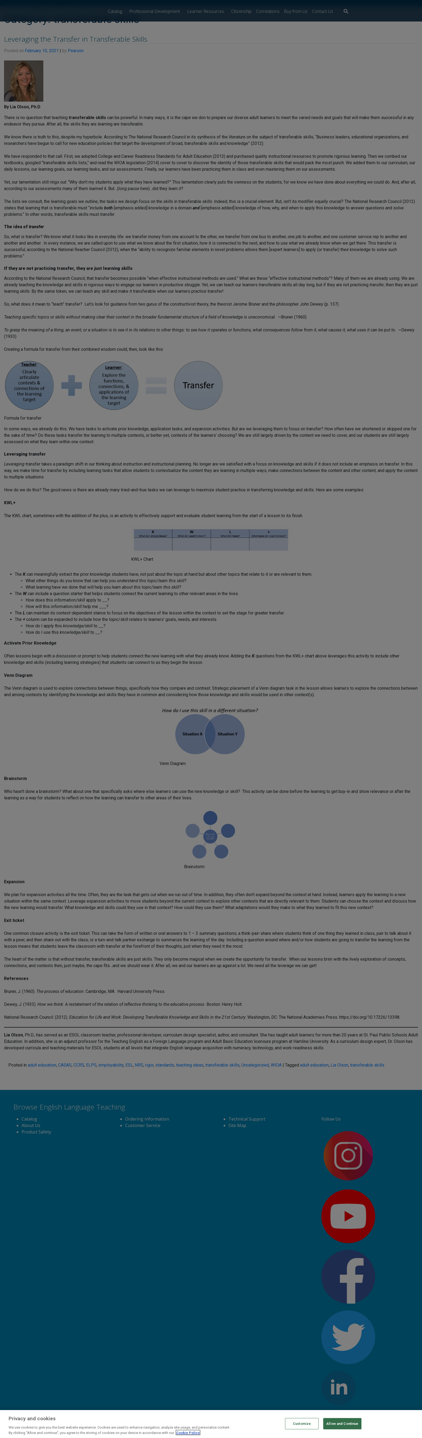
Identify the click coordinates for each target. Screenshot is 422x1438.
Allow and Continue (342, 1429)
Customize (302, 1429)
